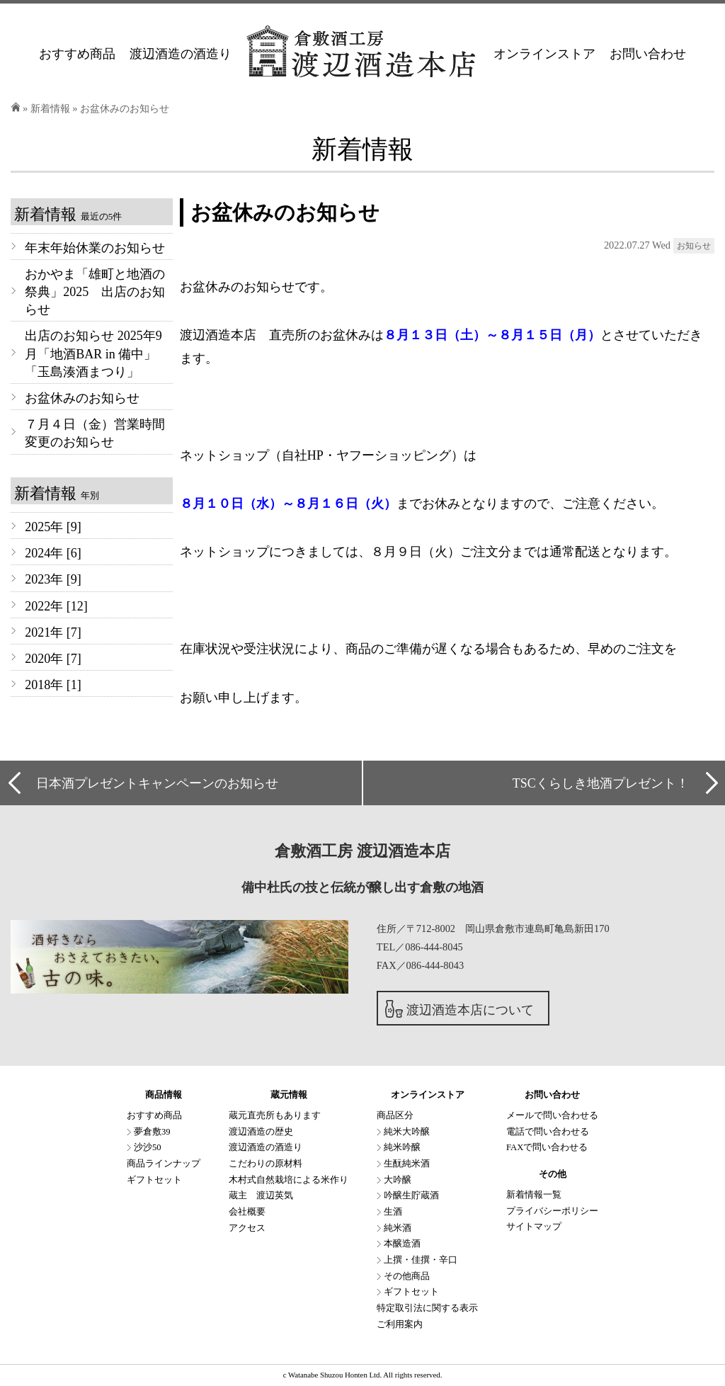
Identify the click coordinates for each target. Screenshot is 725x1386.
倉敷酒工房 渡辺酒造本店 (362, 851)
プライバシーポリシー (552, 1211)
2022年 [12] (56, 606)
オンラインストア (544, 54)
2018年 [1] (53, 685)
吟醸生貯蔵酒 (411, 1195)
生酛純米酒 (407, 1164)
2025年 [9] (53, 527)
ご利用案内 (400, 1324)
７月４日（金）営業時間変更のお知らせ (95, 433)
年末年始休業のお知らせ (95, 248)
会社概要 (247, 1212)
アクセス (247, 1228)
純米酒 (397, 1228)
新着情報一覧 (533, 1195)
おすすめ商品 (77, 54)
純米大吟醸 (407, 1132)
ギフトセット (154, 1180)
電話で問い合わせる (547, 1132)
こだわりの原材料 (265, 1164)
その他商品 (407, 1276)
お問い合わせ (648, 54)
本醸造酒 (402, 1244)
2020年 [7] (53, 659)
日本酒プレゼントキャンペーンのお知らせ (157, 783)
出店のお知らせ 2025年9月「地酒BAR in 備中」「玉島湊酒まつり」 (93, 353)
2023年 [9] (53, 579)
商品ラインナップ (163, 1164)
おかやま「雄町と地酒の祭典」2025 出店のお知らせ (95, 292)
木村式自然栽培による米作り (288, 1180)
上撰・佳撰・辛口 (420, 1260)
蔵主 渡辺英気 (261, 1195)
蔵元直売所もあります (275, 1115)
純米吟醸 (402, 1147)
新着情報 (50, 108)
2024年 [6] (53, 553)
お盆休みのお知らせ (82, 398)
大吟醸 (397, 1180)
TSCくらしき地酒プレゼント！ (601, 783)
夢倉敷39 (152, 1132)
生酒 (393, 1212)
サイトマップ (533, 1227)
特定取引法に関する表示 (427, 1308)
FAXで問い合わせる (547, 1147)
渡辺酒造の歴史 (261, 1132)
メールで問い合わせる (552, 1115)
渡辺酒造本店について (470, 1010)
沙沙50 (147, 1147)
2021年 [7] (53, 632)
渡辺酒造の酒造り (181, 54)
